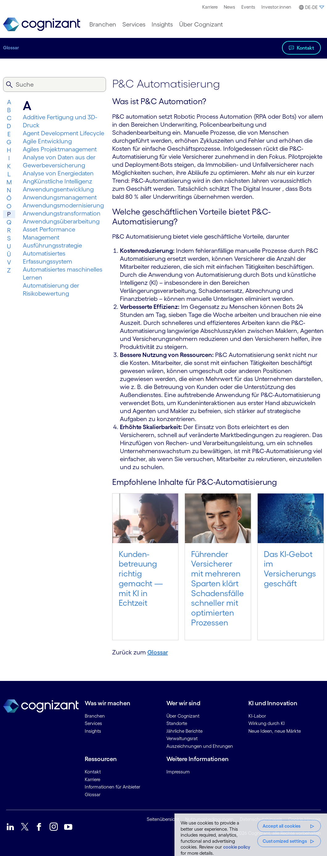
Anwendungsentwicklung (58, 189)
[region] (250, 834)
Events (248, 7)
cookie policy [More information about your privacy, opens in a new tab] (236, 847)
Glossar (11, 47)
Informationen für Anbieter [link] (112, 786)
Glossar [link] (92, 794)
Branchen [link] (95, 716)
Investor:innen (276, 7)
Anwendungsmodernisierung (63, 205)
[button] (310, 7)
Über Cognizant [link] (182, 716)
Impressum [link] (178, 771)
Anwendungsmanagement (60, 197)
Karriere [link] (92, 779)
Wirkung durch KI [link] (266, 723)
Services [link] (93, 723)
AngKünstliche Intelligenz (57, 181)
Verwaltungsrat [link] (182, 738)
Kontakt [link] (93, 771)
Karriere (210, 7)
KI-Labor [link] (257, 716)
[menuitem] (210, 7)
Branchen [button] (102, 24)
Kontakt (305, 48)
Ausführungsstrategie (52, 245)
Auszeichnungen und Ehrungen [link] (199, 746)
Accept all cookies (282, 826)
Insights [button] (162, 24)
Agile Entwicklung (47, 141)
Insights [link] (93, 731)
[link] (41, 24)
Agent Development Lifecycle (63, 133)
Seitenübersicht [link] (163, 819)
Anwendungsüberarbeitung (61, 221)
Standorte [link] (176, 723)
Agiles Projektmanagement (60, 149)
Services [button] (133, 24)
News (229, 7)
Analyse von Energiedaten (58, 173)
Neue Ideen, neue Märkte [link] (274, 731)
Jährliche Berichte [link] (184, 731)
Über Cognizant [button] (201, 24)
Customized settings (285, 841)
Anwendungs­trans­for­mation (61, 213)
